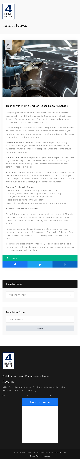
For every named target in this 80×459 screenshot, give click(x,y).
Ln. (50, 395)
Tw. (27, 395)
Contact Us (45, 456)
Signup (40, 328)
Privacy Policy (35, 456)
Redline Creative (60, 452)
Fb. (3, 395)
